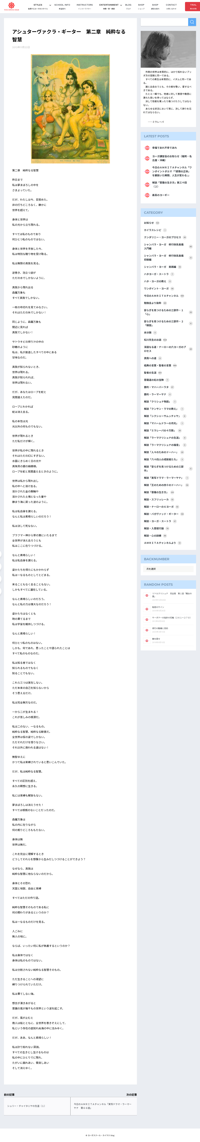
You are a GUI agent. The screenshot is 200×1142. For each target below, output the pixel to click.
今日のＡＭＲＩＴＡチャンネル (164, 296)
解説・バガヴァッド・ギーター (164, 514)
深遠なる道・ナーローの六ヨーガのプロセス (168, 349)
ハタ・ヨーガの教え (158, 281)
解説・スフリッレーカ (159, 500)
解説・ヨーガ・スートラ (160, 521)
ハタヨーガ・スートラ (159, 274)
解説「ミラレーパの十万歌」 (163, 431)
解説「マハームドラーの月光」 (164, 423)
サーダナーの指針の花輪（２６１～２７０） (172, 618)
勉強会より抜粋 (155, 303)
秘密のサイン (158, 607)
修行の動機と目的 (160, 628)
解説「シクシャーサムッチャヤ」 (165, 416)
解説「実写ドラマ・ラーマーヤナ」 (166, 478)
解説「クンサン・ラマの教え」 (164, 409)
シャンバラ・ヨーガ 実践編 (163, 267)
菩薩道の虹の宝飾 (156, 380)
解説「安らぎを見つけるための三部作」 (168, 468)
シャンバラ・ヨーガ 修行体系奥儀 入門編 (168, 246)
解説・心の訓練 (155, 536)
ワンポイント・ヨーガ (159, 289)
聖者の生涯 (153, 373)
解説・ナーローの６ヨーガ (161, 507)
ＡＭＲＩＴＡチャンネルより (163, 543)
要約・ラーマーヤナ (158, 394)
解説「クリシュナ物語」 (160, 402)
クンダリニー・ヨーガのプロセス (165, 237)
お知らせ (151, 223)
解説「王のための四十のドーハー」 (166, 485)
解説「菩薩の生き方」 (159, 492)
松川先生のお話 (155, 340)
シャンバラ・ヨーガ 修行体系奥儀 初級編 (168, 257)
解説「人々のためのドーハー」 (164, 452)
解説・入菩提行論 (156, 529)
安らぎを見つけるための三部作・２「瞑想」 (168, 323)
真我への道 (153, 358)
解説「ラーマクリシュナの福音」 (165, 445)
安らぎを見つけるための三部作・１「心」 (168, 312)
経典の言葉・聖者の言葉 (160, 366)
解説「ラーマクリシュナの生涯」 (165, 438)
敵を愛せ (156, 639)
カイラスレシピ (155, 230)
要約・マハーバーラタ (159, 387)
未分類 (150, 333)
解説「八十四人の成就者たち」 (164, 459)
